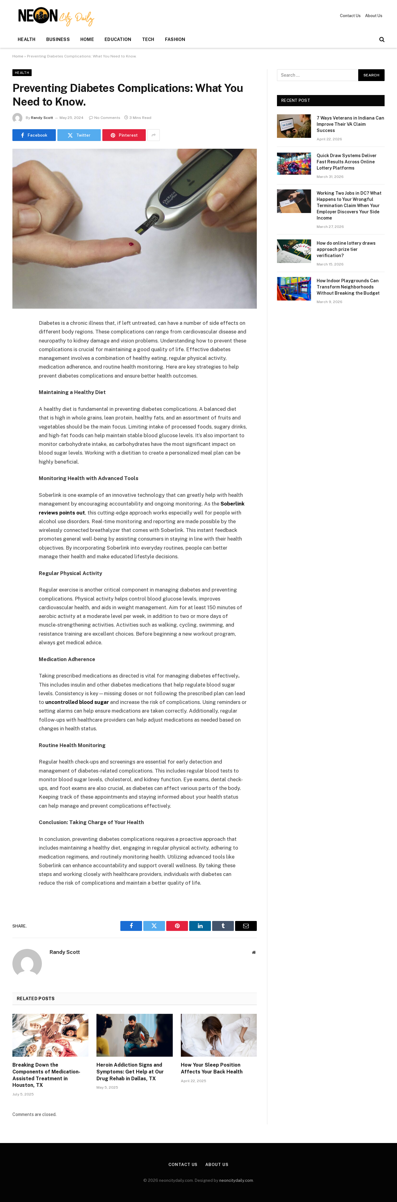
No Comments (104, 118)
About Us (373, 15)
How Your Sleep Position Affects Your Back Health (212, 1068)
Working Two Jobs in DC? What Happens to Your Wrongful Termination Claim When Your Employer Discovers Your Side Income (349, 205)
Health (27, 39)
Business (58, 39)
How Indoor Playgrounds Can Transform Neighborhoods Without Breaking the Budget (348, 287)
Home (87, 39)
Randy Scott (42, 118)
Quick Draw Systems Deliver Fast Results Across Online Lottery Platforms (347, 161)
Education (118, 39)
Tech (148, 39)
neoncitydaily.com (236, 1180)
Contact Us (350, 15)
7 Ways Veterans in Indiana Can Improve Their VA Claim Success (350, 124)
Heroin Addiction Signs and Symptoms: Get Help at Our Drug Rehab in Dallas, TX (130, 1072)
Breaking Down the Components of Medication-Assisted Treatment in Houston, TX (46, 1075)
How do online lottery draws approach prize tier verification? (346, 249)
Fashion (175, 39)
